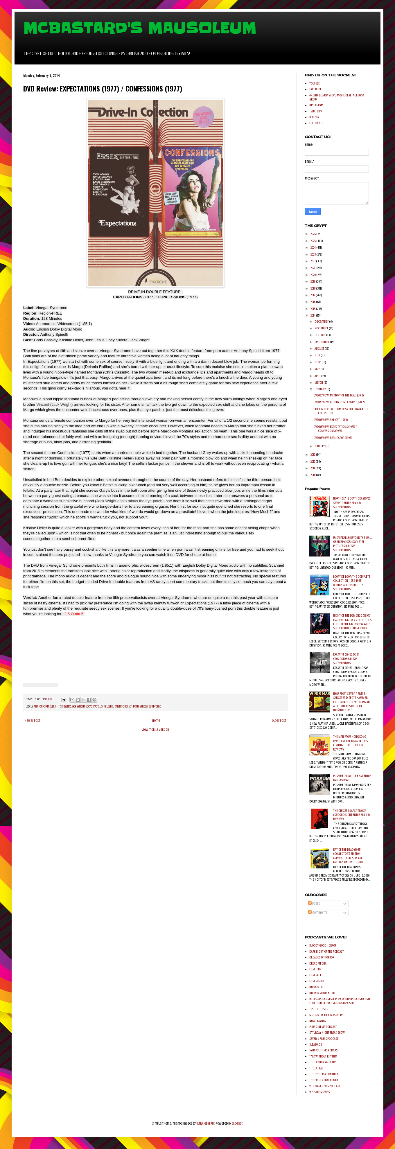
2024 (313, 247)
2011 (312, 468)
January (320, 446)
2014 (313, 315)
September (322, 342)
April (318, 376)
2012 (313, 461)
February (320, 389)
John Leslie (106, 706)
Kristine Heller (123, 706)
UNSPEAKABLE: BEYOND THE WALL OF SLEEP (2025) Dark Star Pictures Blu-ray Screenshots (352, 544)
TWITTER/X (315, 111)
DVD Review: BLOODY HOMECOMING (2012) (339, 402)
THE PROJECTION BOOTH (323, 1080)
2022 (313, 261)
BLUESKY (314, 117)
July (318, 355)
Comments (317, 913)
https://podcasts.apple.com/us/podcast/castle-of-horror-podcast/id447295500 (339, 1001)
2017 (313, 295)
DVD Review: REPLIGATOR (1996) (333, 438)
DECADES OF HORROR (321, 957)
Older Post (279, 721)
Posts (314, 904)
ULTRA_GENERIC (205, 1123)
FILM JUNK (315, 969)
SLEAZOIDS (315, 1044)
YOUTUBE (314, 83)
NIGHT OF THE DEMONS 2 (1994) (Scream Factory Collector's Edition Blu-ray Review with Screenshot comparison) (352, 621)
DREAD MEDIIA (317, 963)
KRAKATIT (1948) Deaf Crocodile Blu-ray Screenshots (346, 658)
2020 (313, 275)
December (322, 321)
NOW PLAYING (317, 1021)
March (319, 382)
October (320, 335)
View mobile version (155, 730)
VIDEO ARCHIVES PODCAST (324, 1086)
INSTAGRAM (316, 105)
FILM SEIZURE (317, 981)
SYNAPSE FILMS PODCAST (324, 1050)
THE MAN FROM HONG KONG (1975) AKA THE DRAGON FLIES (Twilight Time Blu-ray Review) (350, 743)
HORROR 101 (316, 987)
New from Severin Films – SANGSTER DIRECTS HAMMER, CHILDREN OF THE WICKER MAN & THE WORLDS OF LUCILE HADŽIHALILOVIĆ (351, 702)
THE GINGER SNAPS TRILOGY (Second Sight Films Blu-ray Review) (351, 815)
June (318, 362)
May (317, 369)
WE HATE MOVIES (319, 1092)
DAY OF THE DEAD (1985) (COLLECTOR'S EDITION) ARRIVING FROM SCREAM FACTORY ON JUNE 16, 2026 (348, 856)
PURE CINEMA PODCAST (323, 1027)
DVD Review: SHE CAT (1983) (331, 420)
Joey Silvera (92, 706)
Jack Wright (78, 706)
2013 (313, 455)
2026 (313, 234)
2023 (313, 254)
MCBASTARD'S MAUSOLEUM (139, 28)
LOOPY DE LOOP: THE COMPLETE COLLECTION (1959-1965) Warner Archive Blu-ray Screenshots (351, 582)
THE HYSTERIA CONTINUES (324, 1074)
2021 (313, 268)
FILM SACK (315, 975)
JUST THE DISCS (318, 1009)
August (320, 349)
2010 (313, 475)
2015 (313, 309)
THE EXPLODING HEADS (322, 1062)
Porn (136, 706)
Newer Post (32, 721)
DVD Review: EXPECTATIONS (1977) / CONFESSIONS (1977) (335, 429)
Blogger (237, 1123)
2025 (313, 241)
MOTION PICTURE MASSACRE (326, 1015)
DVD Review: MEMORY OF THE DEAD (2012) (339, 395)
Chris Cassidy (62, 706)
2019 (313, 281)
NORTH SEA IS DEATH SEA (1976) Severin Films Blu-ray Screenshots (351, 502)
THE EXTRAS (316, 1068)
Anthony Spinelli (44, 706)
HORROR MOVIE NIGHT (322, 993)
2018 (313, 288)
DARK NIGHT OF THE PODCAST (326, 951)
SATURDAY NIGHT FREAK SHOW (327, 1032)
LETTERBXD (315, 123)
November (322, 328)
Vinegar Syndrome (150, 706)
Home (156, 721)
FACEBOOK (315, 89)
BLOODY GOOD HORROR (322, 945)
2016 (313, 302)
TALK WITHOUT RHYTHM (323, 1056)
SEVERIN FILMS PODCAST (323, 1039)
